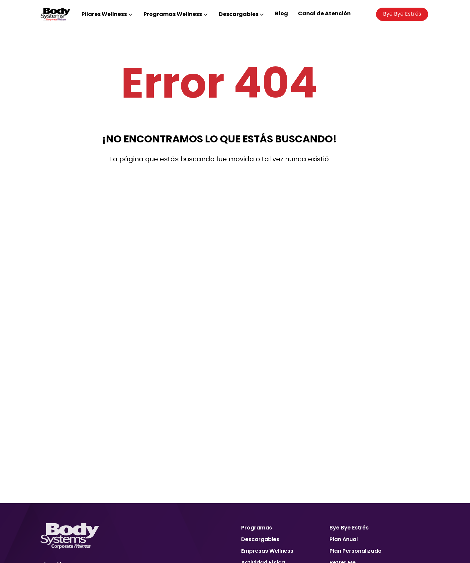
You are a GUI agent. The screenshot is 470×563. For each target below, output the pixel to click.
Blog (281, 13)
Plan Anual (343, 539)
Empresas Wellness (267, 551)
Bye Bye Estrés (402, 14)
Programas (256, 527)
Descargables (260, 539)
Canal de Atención (324, 13)
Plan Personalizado (355, 551)
